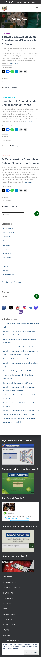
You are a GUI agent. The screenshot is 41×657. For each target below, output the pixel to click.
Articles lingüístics (9, 232)
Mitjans (5, 266)
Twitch (33, 2)
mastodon (23, 2)
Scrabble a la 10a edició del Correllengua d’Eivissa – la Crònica (19, 40)
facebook (6, 2)
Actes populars (8, 228)
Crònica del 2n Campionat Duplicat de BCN (17, 371)
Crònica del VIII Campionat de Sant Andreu (17, 383)
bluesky (16, 2)
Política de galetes (13, 648)
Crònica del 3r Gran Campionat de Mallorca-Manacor (21, 359)
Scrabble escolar (8, 97)
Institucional (7, 258)
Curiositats (6, 241)
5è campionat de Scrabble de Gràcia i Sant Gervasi (20, 347)
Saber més (14, 63)
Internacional (7, 262)
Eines (5, 249)
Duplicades (6, 33)
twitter (9, 2)
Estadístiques (7, 253)
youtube (29, 2)
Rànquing (6, 270)
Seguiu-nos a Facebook (12, 282)
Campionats (6, 155)
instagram (12, 2)
